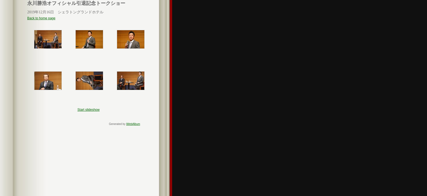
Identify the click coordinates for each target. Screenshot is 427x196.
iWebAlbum (133, 123)
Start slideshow (88, 110)
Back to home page (41, 18)
